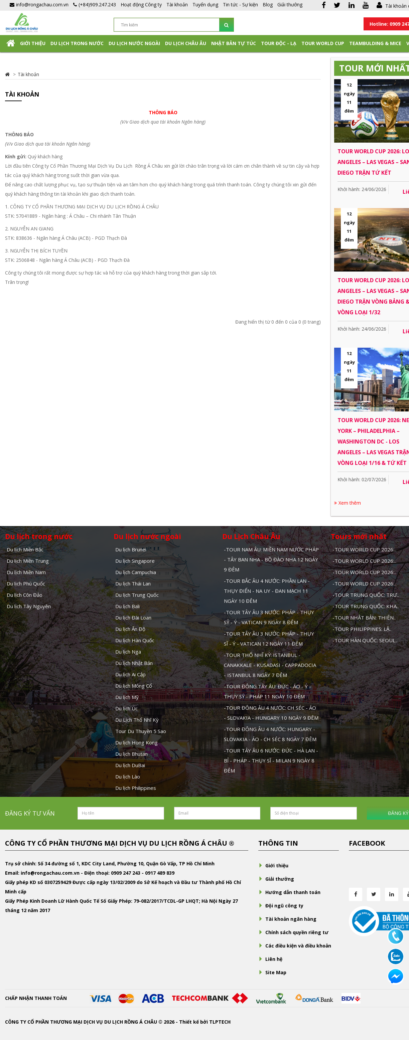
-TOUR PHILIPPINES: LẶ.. (361, 629)
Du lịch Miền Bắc (25, 549)
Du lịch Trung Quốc (137, 594)
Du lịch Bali (127, 606)
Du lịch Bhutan (131, 753)
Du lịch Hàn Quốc (134, 640)
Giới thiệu (32, 43)
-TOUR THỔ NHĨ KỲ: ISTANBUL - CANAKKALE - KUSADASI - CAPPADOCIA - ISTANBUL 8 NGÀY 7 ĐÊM (270, 665)
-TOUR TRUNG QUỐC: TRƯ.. (365, 594)
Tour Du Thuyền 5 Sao (140, 731)
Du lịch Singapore (135, 560)
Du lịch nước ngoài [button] (134, 43)
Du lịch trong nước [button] (77, 43)
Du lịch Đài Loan (133, 617)
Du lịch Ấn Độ (130, 629)
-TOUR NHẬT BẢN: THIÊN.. (364, 617)
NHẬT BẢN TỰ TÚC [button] (233, 43)
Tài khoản (177, 4)
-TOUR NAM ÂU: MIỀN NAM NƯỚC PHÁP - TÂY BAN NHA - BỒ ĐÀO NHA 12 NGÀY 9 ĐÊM (271, 559)
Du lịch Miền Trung (28, 560)
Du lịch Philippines (135, 788)
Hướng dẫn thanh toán (289, 892)
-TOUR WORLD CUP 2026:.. (364, 549)
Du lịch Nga (128, 651)
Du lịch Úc (126, 708)
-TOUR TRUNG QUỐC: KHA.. (365, 606)
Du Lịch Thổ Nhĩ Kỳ (137, 719)
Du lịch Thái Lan (133, 583)
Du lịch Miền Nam (26, 572)
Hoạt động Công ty (141, 4)
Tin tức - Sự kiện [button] (240, 4)
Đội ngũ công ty (280, 905)
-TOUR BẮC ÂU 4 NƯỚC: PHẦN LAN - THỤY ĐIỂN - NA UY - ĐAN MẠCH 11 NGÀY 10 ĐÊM (267, 590)
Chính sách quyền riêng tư (293, 932)
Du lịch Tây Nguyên (29, 606)
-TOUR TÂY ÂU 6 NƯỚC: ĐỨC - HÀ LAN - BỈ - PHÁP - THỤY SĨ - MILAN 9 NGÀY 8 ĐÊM (271, 760)
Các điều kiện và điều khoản (294, 945)
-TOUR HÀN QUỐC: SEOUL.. (364, 640)
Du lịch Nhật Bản (134, 663)
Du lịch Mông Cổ (133, 685)
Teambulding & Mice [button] (375, 43)
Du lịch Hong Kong (136, 742)
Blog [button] (268, 4)
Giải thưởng (289, 4)
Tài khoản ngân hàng (287, 919)
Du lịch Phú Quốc (26, 583)
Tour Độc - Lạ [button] (278, 43)
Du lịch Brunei (130, 549)
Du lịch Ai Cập (130, 674)
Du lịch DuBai (130, 765)
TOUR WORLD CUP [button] (322, 43)
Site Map (272, 972)
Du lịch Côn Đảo (24, 594)
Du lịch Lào (127, 776)
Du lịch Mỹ (127, 697)
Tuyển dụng (205, 4)
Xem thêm (347, 503)
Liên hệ (270, 959)
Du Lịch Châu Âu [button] (185, 43)
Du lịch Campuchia (135, 572)
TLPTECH (220, 1022)
